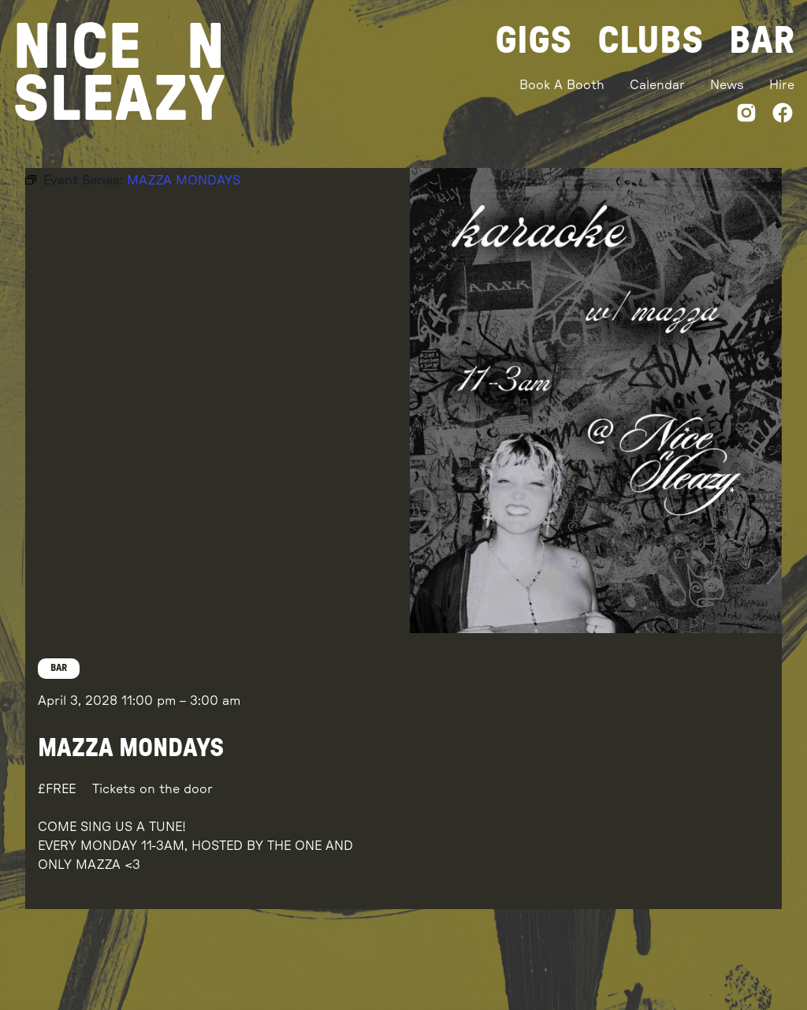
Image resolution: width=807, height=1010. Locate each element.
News (727, 85)
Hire (781, 85)
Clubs (650, 41)
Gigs (533, 41)
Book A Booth (561, 85)
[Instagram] (746, 115)
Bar (761, 41)
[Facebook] (782, 115)
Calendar (657, 85)
